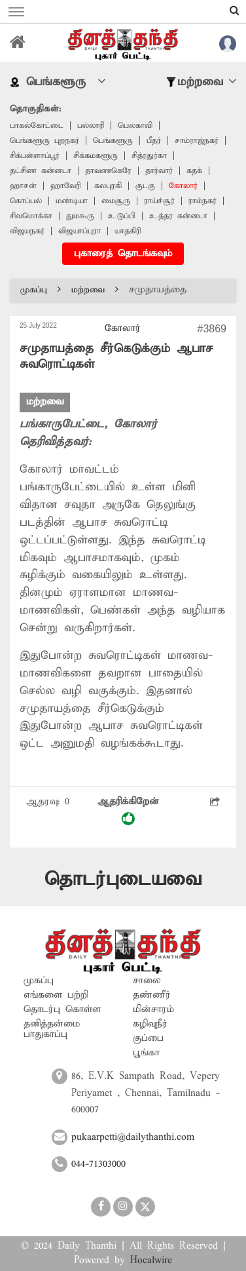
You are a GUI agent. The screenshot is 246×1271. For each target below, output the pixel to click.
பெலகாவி (135, 125)
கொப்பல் (26, 201)
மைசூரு (115, 201)
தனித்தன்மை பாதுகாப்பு (52, 1029)
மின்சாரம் (153, 1009)
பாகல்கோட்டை (36, 125)
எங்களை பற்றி (56, 995)
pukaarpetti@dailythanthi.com (132, 1137)
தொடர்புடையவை (123, 879)
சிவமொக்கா (31, 216)
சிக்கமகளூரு (95, 155)
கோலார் (183, 186)
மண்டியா (72, 201)
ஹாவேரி (65, 186)
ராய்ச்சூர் (159, 201)
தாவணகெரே (108, 170)
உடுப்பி (121, 216)
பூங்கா (146, 1052)
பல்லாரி (90, 125)
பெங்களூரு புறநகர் (44, 140)
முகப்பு (40, 290)
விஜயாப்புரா (79, 231)
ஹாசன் (23, 186)
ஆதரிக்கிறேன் (128, 810)
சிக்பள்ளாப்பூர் (35, 155)
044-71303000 (98, 1164)
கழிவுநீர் (150, 1024)
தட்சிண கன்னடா (40, 170)
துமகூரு (80, 216)
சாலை (147, 980)
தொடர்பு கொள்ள (62, 1009)
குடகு (145, 186)
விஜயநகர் (27, 231)
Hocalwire (151, 1260)
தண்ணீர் (152, 995)
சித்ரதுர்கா (149, 155)
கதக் (194, 170)
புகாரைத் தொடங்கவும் (123, 254)
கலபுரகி (108, 186)
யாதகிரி (127, 231)
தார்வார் (159, 170)
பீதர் (154, 140)
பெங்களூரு (113, 140)
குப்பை (148, 1038)
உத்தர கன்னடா (178, 216)
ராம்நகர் (202, 201)
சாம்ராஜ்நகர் (197, 140)
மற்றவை (94, 290)
